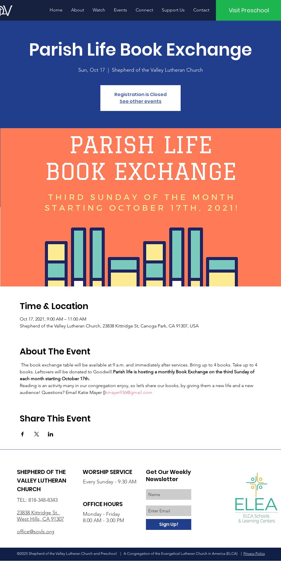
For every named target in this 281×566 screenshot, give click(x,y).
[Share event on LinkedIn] (50, 434)
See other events (140, 101)
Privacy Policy (254, 553)
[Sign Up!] (168, 524)
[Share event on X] (36, 434)
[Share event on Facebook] (22, 434)
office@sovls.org (35, 531)
